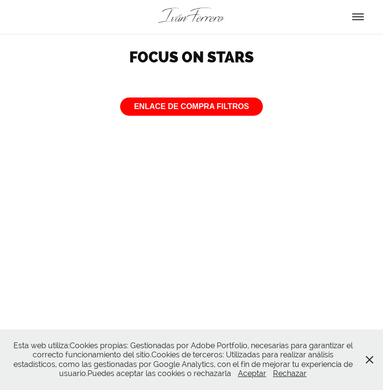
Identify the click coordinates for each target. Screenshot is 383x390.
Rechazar (290, 373)
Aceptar (252, 373)
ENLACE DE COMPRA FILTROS (191, 106)
